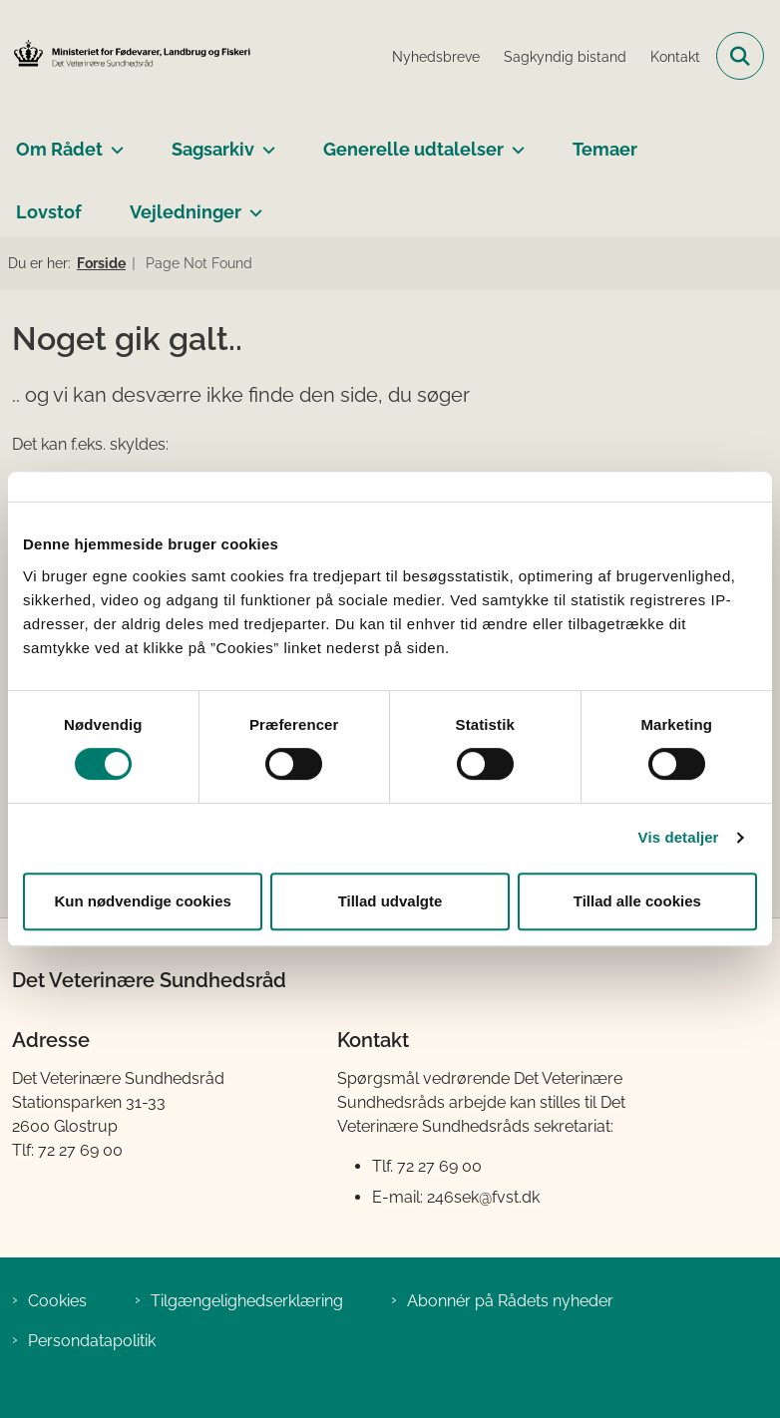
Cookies (57, 1300)
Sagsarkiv (213, 149)
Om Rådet (59, 149)
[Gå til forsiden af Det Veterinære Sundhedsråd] (125, 55)
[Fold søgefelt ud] (740, 56)
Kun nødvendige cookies (142, 900)
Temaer (605, 149)
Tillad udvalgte (390, 900)
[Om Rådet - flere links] (113, 142)
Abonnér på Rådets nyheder (510, 1300)
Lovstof (49, 211)
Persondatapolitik (92, 1340)
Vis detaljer (678, 837)
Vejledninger (185, 211)
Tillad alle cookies (637, 900)
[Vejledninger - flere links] (251, 204)
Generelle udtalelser (413, 149)
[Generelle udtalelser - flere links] (514, 142)
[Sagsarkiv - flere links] (264, 142)
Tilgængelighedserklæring (247, 1300)
